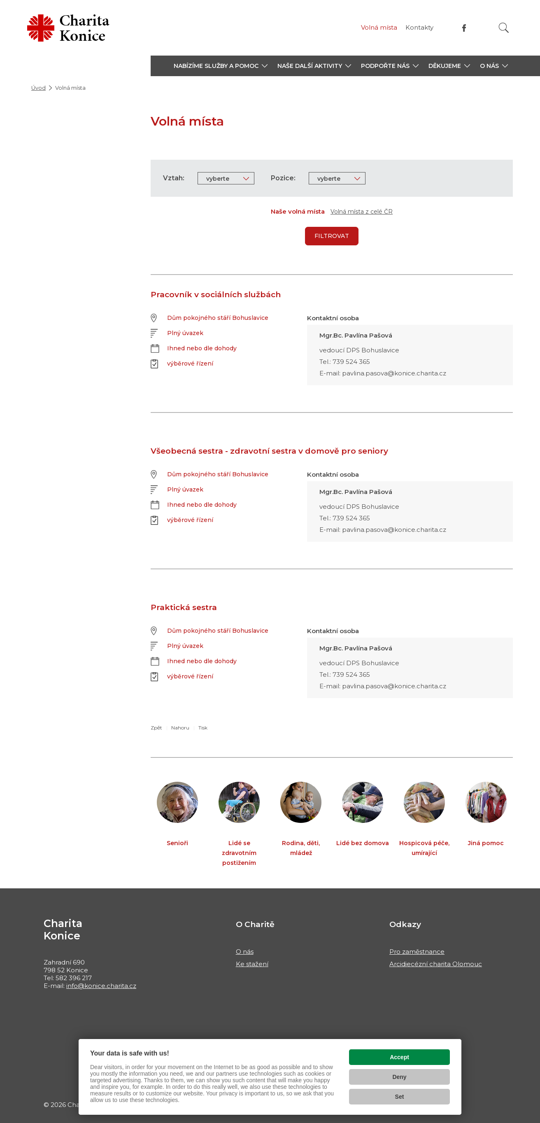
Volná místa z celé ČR (362, 211)
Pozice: (283, 178)
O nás (245, 951)
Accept (399, 1057)
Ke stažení (252, 964)
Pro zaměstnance (417, 951)
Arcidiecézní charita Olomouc (435, 964)
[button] (220, 66)
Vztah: (173, 178)
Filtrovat (331, 236)
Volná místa (379, 27)
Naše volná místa (298, 211)
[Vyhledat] (504, 28)
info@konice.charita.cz (101, 986)
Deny (399, 1077)
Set (399, 1096)
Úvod (38, 87)
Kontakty (419, 27)
